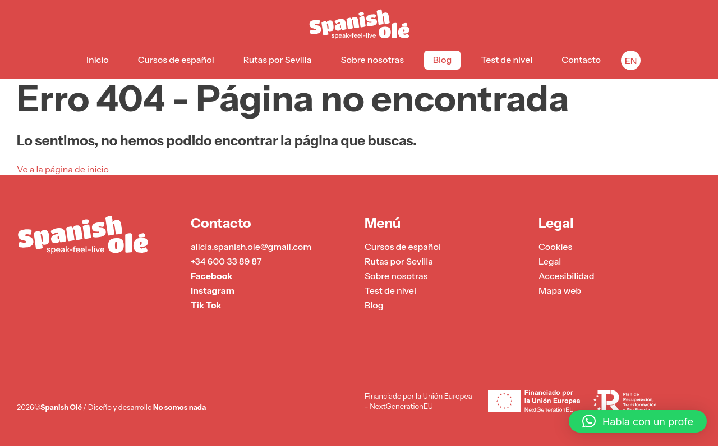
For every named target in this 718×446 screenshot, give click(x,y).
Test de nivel (506, 59)
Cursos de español (176, 59)
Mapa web (559, 290)
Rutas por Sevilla (277, 59)
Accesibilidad (566, 275)
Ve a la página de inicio (63, 169)
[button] (638, 421)
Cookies (555, 246)
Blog (442, 59)
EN (631, 60)
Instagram (212, 290)
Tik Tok (206, 305)
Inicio (97, 59)
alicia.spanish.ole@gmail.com (251, 246)
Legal (549, 261)
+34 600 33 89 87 (226, 261)
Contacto (581, 59)
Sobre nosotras (372, 59)
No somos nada (179, 407)
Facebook (211, 275)
